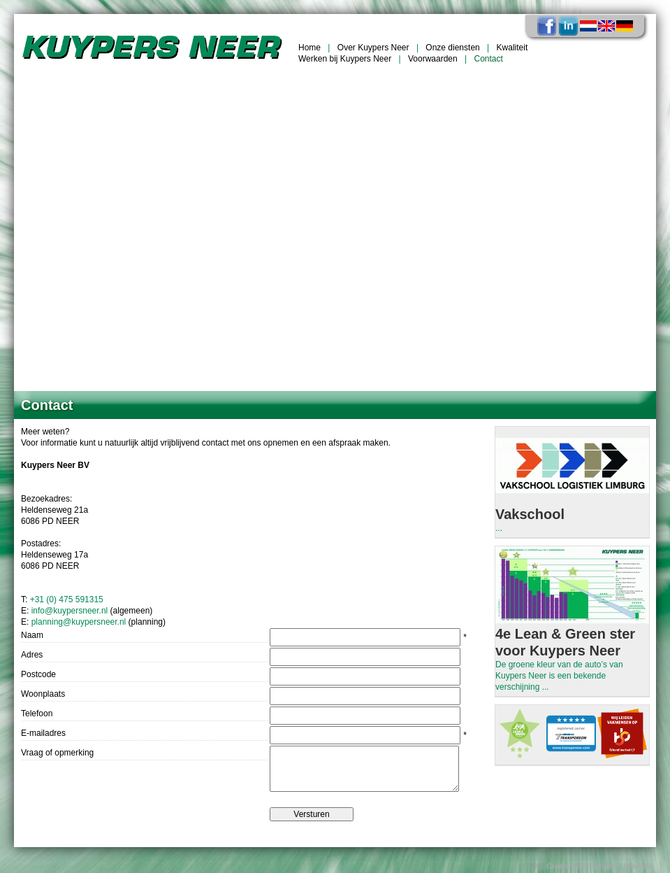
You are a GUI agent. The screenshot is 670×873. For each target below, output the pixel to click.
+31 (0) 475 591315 (66, 599)
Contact (488, 59)
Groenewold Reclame (582, 866)
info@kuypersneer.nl (69, 611)
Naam (32, 635)
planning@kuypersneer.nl (78, 622)
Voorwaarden (433, 59)
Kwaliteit (512, 47)
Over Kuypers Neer (373, 47)
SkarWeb (638, 866)
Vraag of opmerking (57, 753)
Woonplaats (43, 694)
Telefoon (36, 713)
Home (309, 47)
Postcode (38, 674)
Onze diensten (452, 47)
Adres (32, 655)
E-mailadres (43, 733)
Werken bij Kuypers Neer (344, 59)
